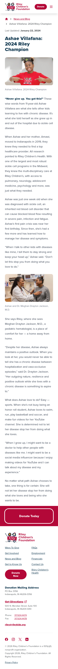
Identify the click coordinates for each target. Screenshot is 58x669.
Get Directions (14, 602)
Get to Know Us (13, 564)
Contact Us (37, 564)
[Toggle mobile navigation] (51, 7)
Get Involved (12, 553)
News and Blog (22, 19)
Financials (37, 558)
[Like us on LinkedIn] (26, 639)
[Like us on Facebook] (6, 639)
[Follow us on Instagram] (13, 639)
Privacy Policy (11, 662)
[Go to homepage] (17, 6)
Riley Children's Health (40, 571)
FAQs (34, 547)
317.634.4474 (20, 615)
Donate (40, 6)
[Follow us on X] (20, 639)
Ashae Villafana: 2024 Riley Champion (30, 24)
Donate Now (16, 574)
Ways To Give (12, 547)
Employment (38, 553)
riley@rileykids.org (15, 624)
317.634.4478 (20, 618)
